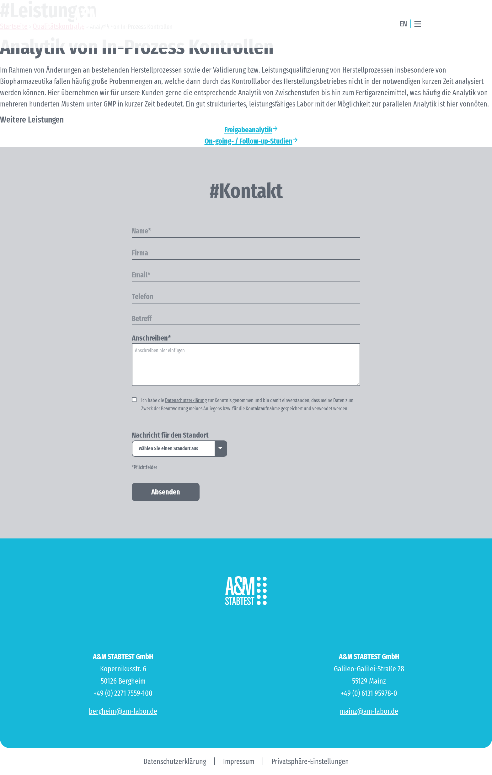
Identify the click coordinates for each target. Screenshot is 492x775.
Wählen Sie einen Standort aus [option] (168, 448)
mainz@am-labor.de (369, 711)
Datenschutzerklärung (186, 400)
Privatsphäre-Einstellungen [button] (310, 761)
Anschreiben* (151, 338)
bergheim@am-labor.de (123, 711)
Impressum (238, 761)
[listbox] (179, 448)
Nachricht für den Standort (170, 435)
